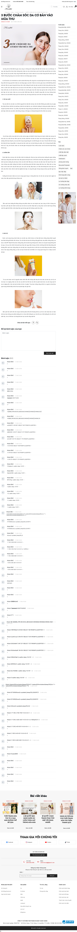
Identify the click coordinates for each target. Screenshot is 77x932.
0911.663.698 (30, 862)
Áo (21, 888)
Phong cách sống (44, 891)
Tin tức (41, 888)
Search (51, 6)
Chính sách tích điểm (64, 903)
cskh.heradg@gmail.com (47, 862)
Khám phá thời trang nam (69, 1)
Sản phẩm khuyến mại (25, 906)
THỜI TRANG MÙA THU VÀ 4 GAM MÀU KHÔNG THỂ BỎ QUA (10, 819)
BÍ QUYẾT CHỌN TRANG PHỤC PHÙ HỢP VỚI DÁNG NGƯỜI (47, 819)
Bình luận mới (49, 353)
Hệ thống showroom (5, 1)
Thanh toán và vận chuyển (65, 900)
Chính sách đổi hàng (63, 894)
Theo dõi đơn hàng (30, 1)
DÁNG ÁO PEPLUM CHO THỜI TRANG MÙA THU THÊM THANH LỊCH (66, 819)
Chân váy (22, 897)
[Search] (56, 7)
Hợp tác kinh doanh (5, 894)
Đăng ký (52, 875)
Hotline (18, 1)
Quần (21, 900)
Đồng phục (23, 912)
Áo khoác (22, 891)
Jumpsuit (22, 903)
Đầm (21, 894)
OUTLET (22, 909)
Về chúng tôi (4, 888)
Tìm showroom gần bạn (38, 855)
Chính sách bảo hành (64, 891)
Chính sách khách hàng (64, 888)
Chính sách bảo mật (63, 897)
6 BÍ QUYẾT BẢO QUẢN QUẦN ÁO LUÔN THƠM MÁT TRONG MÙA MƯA (29, 819)
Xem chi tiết (10, 828)
